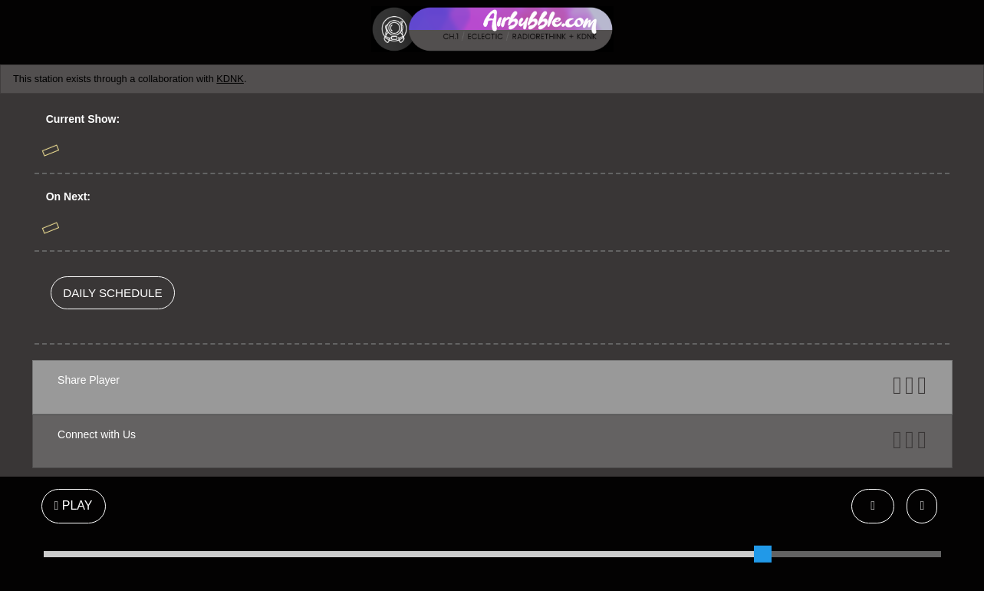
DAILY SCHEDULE (112, 292)
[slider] (762, 554)
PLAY (73, 505)
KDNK (230, 78)
